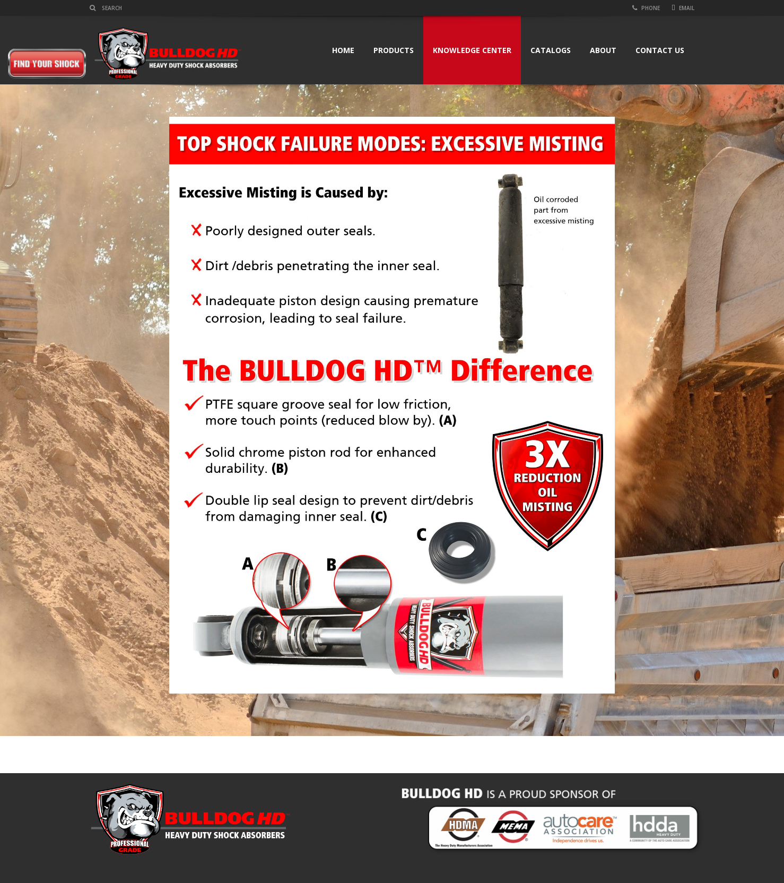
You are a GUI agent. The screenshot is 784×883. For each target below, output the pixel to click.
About (603, 50)
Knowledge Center (472, 50)
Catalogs (550, 50)
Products (393, 50)
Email (683, 8)
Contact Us (659, 50)
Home (343, 50)
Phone (646, 8)
